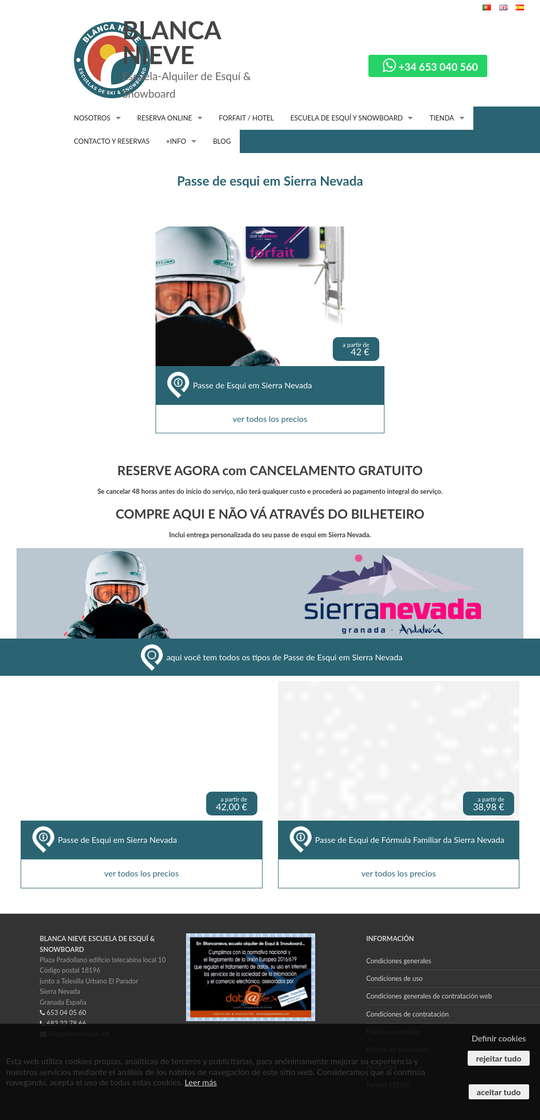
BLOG (222, 141)
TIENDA (441, 118)
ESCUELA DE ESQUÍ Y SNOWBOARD (346, 118)
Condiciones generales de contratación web (429, 996)
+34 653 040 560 (430, 66)
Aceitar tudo (499, 1092)
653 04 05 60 (63, 1012)
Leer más (200, 1082)
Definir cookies (499, 1038)
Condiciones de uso (394, 978)
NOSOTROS (92, 118)
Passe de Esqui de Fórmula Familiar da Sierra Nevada (409, 840)
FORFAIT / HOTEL (246, 118)
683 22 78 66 (63, 1023)
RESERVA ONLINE (164, 118)
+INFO (176, 141)
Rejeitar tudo (498, 1058)
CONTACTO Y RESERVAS (111, 141)
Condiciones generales (398, 961)
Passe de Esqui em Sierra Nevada (252, 385)
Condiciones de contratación (407, 1014)
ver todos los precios (270, 418)
